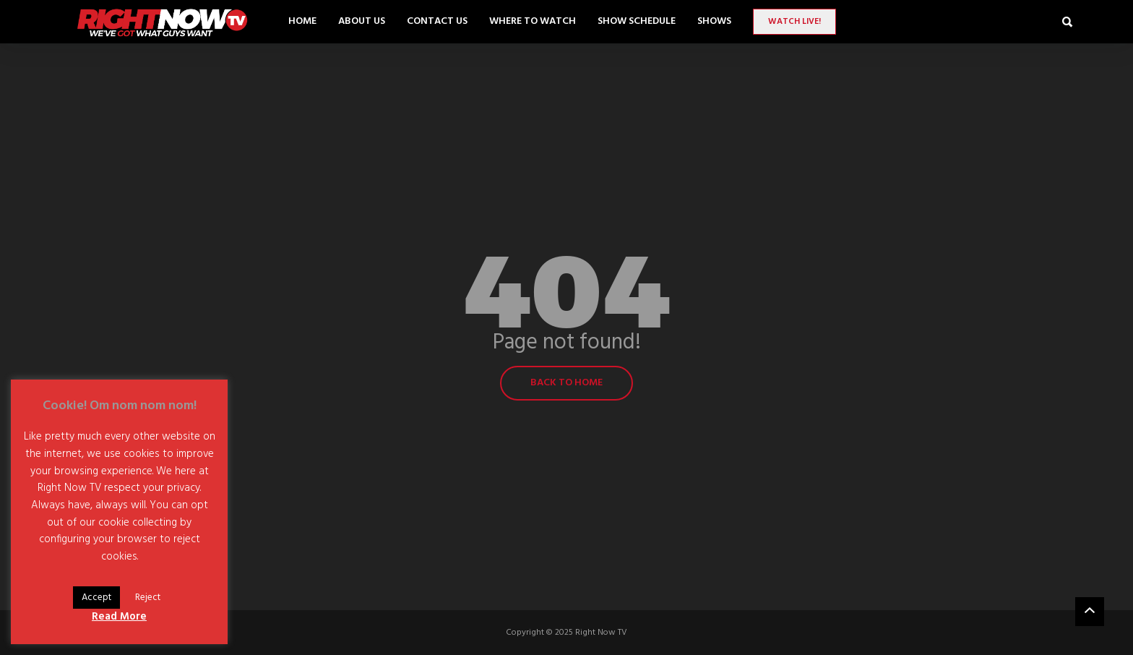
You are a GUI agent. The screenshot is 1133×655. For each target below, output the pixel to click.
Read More (119, 616)
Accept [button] (96, 597)
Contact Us (437, 21)
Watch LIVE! (794, 21)
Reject (147, 597)
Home (302, 21)
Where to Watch (532, 21)
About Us (361, 21)
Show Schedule (637, 21)
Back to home (566, 382)
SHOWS (714, 21)
